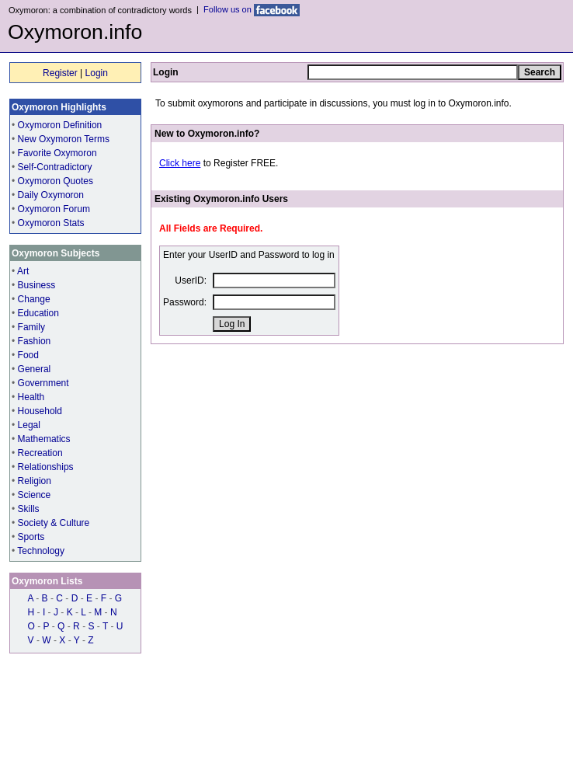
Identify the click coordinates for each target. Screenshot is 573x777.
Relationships (46, 467)
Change (34, 299)
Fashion (34, 341)
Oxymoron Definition (60, 125)
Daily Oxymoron (51, 195)
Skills (29, 508)
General (34, 369)
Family (31, 327)
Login (96, 73)
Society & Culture (54, 522)
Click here (179, 163)
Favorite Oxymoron (57, 153)
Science (34, 495)
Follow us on (251, 9)
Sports (31, 536)
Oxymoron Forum (54, 209)
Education (38, 313)
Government (43, 383)
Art (23, 271)
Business (37, 285)
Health (31, 397)
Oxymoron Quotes (55, 181)
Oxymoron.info (75, 32)
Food (28, 355)
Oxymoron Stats (51, 223)
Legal (29, 425)
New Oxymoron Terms (63, 139)
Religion (34, 481)
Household (40, 411)
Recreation (40, 453)
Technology (40, 550)
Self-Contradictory (55, 167)
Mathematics (44, 439)
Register (60, 73)
